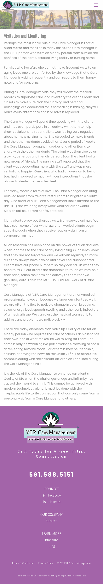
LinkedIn (51, 502)
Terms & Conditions (23, 563)
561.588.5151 (51, 475)
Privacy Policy (45, 563)
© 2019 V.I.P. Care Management (74, 563)
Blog (52, 546)
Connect (51, 489)
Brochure (51, 540)
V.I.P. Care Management (31, 5)
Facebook (51, 495)
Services (51, 521)
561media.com (80, 576)
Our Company (51, 514)
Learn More (51, 534)
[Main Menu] (96, 5)
